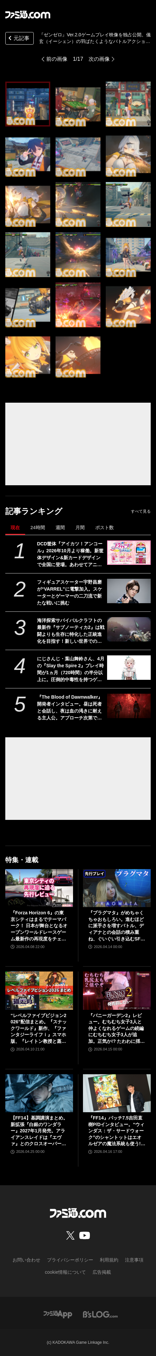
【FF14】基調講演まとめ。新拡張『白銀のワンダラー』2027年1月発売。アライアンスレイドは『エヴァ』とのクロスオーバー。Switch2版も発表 (39, 1131)
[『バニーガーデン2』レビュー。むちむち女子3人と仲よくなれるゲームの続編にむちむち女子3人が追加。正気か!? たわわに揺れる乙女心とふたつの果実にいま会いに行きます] (117, 990)
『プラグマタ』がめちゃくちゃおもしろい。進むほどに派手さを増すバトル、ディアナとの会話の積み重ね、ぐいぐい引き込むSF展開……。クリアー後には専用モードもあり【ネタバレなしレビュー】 (116, 926)
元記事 (18, 38)
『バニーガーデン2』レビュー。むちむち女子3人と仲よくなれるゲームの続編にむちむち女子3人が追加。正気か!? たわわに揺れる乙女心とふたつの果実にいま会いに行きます (116, 1029)
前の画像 (56, 59)
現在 (15, 527)
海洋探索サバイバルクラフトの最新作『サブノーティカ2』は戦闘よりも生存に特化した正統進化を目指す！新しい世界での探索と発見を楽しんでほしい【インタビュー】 (70, 631)
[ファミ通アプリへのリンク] (58, 1314)
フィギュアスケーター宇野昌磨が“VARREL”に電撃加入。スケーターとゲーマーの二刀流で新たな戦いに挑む (69, 592)
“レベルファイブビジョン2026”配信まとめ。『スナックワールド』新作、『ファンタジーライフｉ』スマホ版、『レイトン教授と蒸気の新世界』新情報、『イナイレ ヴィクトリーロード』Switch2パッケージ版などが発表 (39, 1029)
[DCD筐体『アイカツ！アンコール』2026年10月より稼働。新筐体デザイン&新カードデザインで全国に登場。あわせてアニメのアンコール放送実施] (129, 552)
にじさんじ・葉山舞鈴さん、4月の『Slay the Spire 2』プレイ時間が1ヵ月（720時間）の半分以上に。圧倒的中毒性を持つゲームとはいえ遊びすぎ (70, 669)
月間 (80, 527)
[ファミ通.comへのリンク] (27, 14)
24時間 (37, 527)
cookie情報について (65, 1272)
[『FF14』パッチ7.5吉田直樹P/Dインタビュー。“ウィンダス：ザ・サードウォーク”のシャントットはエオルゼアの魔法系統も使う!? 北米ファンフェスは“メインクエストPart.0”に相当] (117, 1093)
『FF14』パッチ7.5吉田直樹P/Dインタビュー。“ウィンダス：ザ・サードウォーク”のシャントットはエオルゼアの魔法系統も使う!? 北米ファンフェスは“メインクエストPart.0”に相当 (116, 1131)
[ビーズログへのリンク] (100, 1314)
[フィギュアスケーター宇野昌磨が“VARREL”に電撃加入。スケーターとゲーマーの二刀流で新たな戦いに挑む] (129, 591)
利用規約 (109, 1260)
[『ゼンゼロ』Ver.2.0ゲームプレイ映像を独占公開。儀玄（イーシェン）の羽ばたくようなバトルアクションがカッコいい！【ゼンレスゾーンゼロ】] (28, 104)
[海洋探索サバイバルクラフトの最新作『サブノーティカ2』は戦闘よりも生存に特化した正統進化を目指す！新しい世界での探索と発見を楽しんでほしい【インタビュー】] (129, 629)
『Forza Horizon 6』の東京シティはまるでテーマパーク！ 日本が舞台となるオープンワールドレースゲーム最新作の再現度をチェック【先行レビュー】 (39, 926)
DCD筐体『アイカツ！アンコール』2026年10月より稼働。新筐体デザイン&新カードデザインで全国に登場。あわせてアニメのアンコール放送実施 (70, 554)
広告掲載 (102, 1272)
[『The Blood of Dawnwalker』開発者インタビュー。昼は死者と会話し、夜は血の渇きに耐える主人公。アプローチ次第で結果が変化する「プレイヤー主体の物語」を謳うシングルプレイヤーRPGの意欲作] (129, 706)
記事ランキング (33, 511)
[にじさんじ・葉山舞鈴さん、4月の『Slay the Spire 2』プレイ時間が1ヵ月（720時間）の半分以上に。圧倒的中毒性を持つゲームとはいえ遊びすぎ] (129, 667)
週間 (60, 527)
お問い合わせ (26, 1260)
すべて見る (141, 511)
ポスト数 (104, 527)
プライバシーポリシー (70, 1260)
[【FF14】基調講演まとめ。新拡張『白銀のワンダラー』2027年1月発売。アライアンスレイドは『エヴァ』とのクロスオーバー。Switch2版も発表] (39, 1093)
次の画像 (99, 59)
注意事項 (134, 1260)
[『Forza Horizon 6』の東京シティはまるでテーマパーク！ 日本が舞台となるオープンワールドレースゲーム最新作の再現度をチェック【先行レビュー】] (39, 888)
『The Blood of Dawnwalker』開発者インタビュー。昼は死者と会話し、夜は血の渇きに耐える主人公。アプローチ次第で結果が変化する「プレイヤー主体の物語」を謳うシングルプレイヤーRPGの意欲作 (69, 707)
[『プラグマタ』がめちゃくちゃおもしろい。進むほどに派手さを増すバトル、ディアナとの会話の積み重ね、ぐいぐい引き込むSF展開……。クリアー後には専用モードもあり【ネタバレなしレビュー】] (117, 888)
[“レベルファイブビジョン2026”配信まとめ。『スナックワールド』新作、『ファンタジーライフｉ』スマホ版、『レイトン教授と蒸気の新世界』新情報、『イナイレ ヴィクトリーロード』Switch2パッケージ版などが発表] (39, 990)
